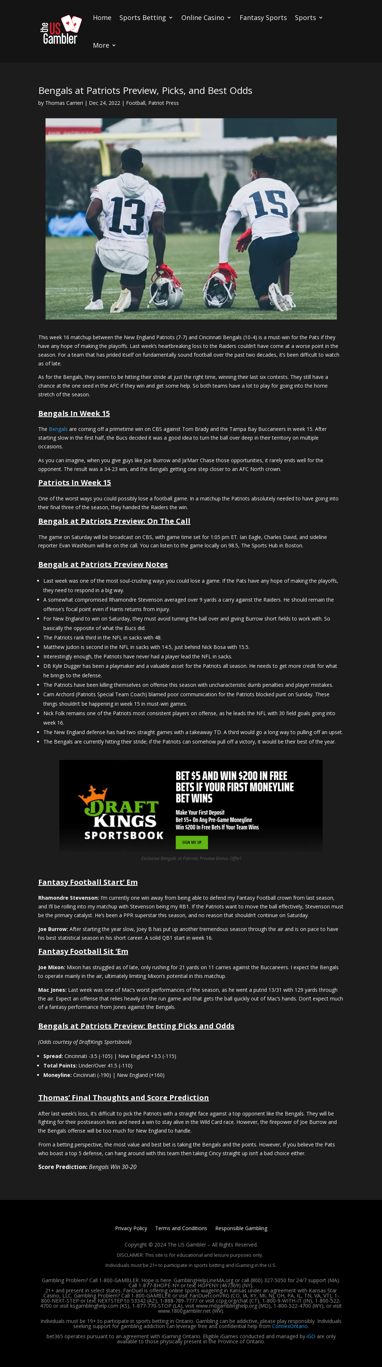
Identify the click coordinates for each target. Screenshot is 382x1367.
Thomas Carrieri (64, 102)
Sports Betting (142, 17)
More (101, 45)
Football (135, 102)
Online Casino (202, 17)
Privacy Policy (131, 1229)
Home (102, 17)
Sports (305, 17)
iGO (311, 1336)
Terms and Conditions (181, 1229)
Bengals (58, 428)
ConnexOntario (290, 1326)
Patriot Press (163, 102)
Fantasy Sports (263, 17)
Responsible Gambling (241, 1229)
